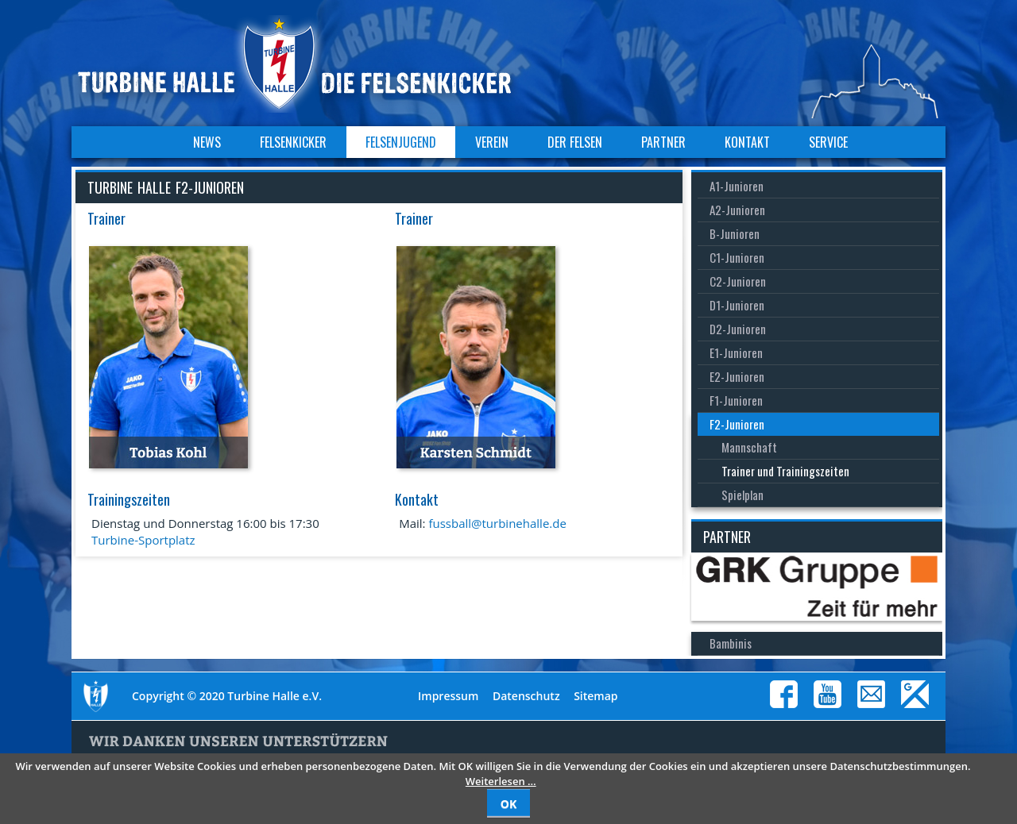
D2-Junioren (738, 328)
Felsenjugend (400, 142)
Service (828, 142)
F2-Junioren (737, 424)
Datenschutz (526, 695)
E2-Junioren (737, 376)
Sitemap (595, 695)
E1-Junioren (736, 352)
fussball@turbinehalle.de (497, 523)
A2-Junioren (737, 209)
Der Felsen (574, 142)
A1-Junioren (737, 185)
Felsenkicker (293, 142)
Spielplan (742, 494)
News (207, 142)
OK (508, 803)
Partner (663, 142)
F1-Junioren (736, 400)
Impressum (448, 695)
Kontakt (747, 142)
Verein (491, 142)
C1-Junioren (737, 257)
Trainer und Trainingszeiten (785, 470)
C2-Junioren (738, 281)
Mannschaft (749, 447)
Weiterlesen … (501, 781)
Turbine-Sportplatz (143, 540)
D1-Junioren (737, 305)
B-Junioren (735, 233)
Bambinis (731, 643)
